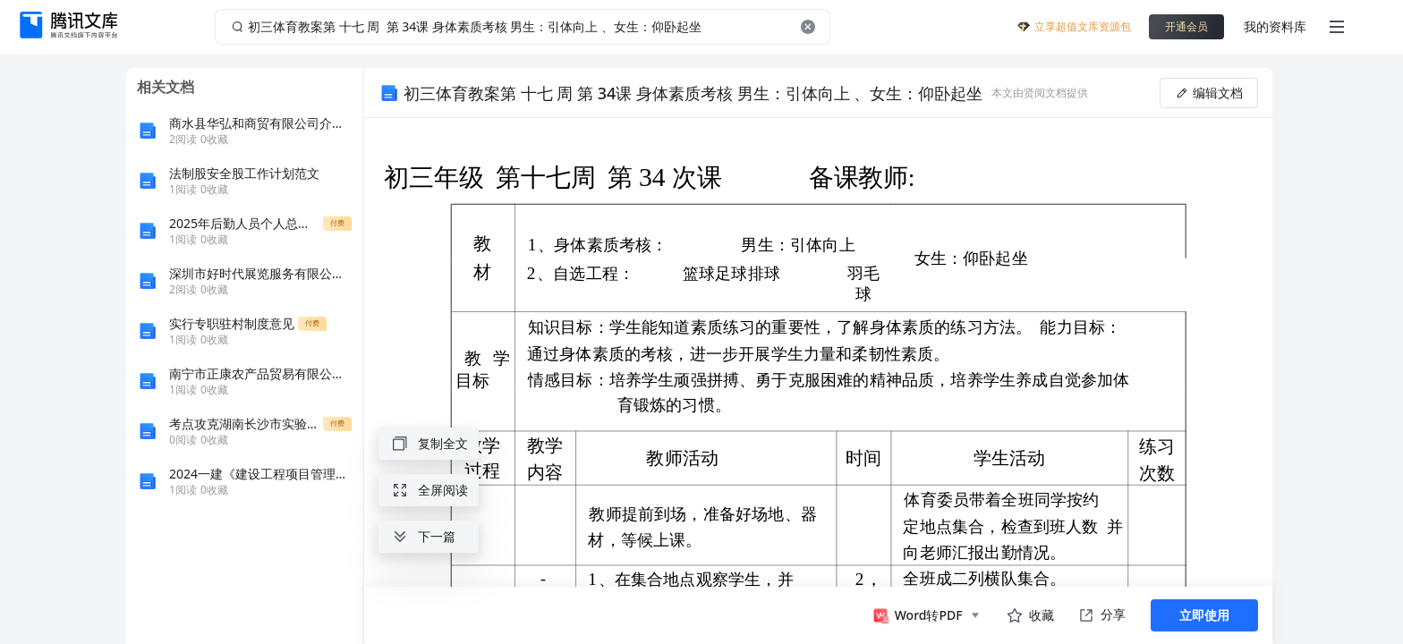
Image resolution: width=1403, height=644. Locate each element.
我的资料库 (1275, 26)
